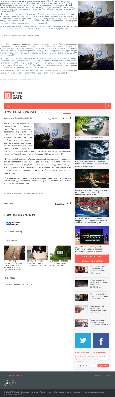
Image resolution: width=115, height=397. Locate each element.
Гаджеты (74, 105)
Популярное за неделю (92, 256)
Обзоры (64, 105)
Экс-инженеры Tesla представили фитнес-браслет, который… (99, 296)
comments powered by (18, 275)
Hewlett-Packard (17, 146)
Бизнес (34, 105)
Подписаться (103, 366)
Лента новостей (46, 112)
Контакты (98, 375)
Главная (59, 112)
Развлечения (23, 105)
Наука (43, 105)
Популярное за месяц (92, 261)
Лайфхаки (53, 105)
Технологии (11, 105)
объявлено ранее (17, 1)
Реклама (108, 375)
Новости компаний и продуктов (19, 215)
